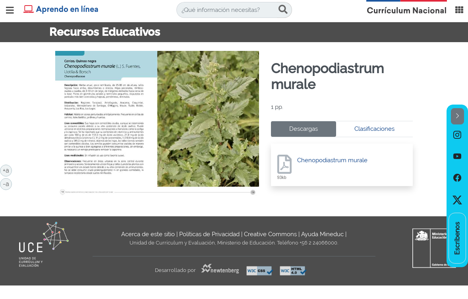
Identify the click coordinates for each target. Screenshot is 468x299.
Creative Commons (270, 234)
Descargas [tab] (303, 128)
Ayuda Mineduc (322, 234)
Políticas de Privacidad (209, 234)
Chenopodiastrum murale (332, 160)
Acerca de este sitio (148, 234)
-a (7, 183)
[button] (457, 116)
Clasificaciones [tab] (374, 128)
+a (7, 169)
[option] (457, 135)
